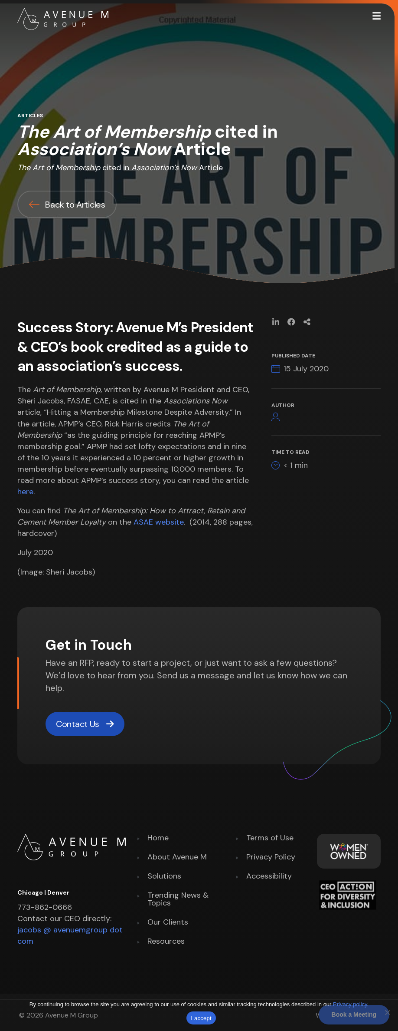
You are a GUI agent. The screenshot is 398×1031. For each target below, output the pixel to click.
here (25, 491)
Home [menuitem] (158, 838)
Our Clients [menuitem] (167, 922)
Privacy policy (350, 1004)
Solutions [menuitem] (164, 876)
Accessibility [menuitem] (269, 876)
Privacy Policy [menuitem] (270, 857)
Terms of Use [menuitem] (270, 838)
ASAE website (159, 522)
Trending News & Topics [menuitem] (178, 899)
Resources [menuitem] (166, 941)
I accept (201, 1018)
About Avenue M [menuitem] (177, 857)
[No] (387, 1012)
